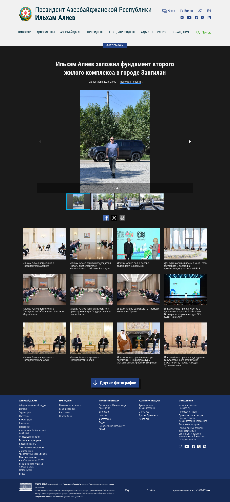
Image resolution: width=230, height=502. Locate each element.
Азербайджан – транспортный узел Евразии (33, 452)
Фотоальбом (25, 470)
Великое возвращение (30, 440)
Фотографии (105, 419)
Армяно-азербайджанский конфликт (32, 432)
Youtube (189, 17)
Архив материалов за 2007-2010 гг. (192, 490)
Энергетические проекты (31, 447)
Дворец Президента (149, 415)
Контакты (144, 419)
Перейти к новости (130, 82)
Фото (171, 11)
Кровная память (27, 443)
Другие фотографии (118, 382)
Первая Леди (65, 416)
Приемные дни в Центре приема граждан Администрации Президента (193, 418)
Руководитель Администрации (147, 407)
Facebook (196, 17)
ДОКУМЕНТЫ (46, 32)
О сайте (151, 490)
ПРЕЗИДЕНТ (95, 32)
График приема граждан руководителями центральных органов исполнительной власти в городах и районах (192, 434)
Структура (144, 411)
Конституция (25, 419)
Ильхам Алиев (55, 18)
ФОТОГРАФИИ (114, 45)
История (23, 408)
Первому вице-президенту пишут (112, 427)
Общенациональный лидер (32, 405)
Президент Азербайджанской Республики (93, 10)
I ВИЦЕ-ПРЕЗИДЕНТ (122, 32)
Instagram (182, 17)
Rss (209, 17)
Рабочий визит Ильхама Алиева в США (31, 465)
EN (209, 11)
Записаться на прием (189, 424)
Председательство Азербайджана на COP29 (31, 459)
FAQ (127, 490)
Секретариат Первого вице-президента (112, 407)
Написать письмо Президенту (187, 407)
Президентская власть (70, 405)
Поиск (206, 32)
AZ (200, 11)
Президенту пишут (188, 411)
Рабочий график (67, 408)
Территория (25, 412)
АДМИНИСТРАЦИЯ (153, 32)
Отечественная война (30, 436)
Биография (64, 412)
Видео (188, 11)
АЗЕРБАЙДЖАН (70, 32)
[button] (189, 141)
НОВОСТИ (24, 32)
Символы (24, 423)
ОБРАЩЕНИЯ (180, 32)
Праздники (24, 426)
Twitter (202, 17)
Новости (103, 415)
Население (24, 416)
